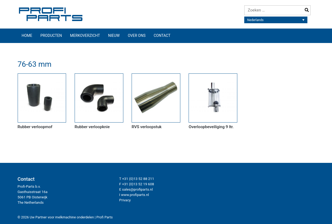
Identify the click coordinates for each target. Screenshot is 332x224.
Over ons (137, 35)
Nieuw (114, 35)
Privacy (125, 200)
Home (27, 35)
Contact (162, 35)
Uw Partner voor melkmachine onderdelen (62, 217)
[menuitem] (275, 20)
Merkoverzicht (85, 35)
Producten (51, 35)
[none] (275, 20)
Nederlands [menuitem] (255, 20)
